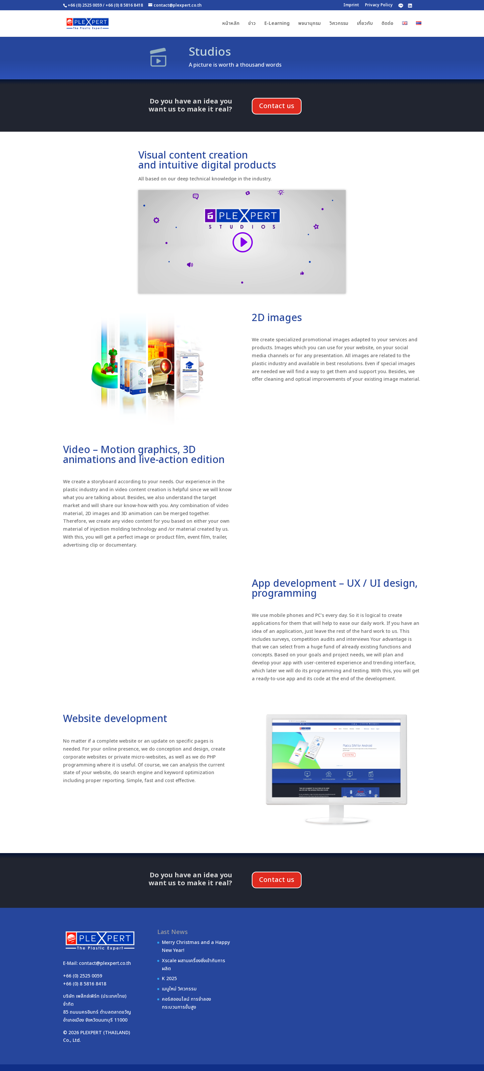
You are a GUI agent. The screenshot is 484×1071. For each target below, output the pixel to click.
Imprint (351, 5)
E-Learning (277, 24)
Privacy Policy (379, 5)
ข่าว (252, 24)
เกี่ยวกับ (365, 24)
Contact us (276, 106)
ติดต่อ (387, 24)
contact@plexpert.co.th (105, 963)
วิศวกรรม (338, 24)
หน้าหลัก (231, 24)
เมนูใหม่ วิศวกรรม (179, 988)
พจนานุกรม (309, 24)
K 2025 (169, 978)
